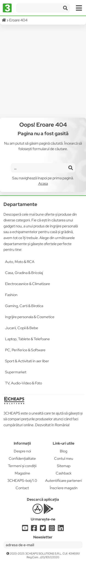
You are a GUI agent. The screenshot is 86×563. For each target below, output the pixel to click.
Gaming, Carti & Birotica (24, 305)
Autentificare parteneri (63, 480)
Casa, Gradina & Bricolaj (24, 272)
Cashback (64, 473)
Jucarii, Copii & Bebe (21, 328)
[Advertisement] (43, 71)
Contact (22, 488)
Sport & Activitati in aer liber (27, 361)
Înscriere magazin (64, 488)
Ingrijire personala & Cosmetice (29, 316)
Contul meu (63, 458)
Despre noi (22, 451)
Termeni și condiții (22, 465)
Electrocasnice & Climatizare (27, 283)
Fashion (11, 294)
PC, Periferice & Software (25, 350)
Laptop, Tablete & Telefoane (27, 339)
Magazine (22, 473)
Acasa (43, 183)
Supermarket (15, 372)
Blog (63, 451)
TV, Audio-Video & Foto (23, 383)
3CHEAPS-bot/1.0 (22, 480)
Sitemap (63, 465)
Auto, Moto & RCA (19, 261)
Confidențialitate (22, 458)
